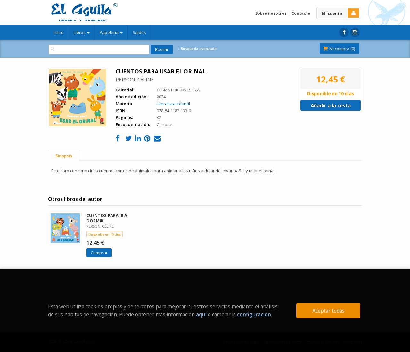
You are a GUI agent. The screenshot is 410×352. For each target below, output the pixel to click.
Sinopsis (63, 156)
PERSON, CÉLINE (135, 79)
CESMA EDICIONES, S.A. (179, 90)
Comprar (99, 252)
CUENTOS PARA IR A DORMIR (106, 218)
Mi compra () (339, 49)
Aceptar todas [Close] (328, 310)
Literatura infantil (173, 104)
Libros (82, 32)
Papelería (111, 32)
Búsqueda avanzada (197, 49)
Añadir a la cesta (331, 105)
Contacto (300, 13)
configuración (254, 314)
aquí (201, 314)
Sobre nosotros (271, 13)
